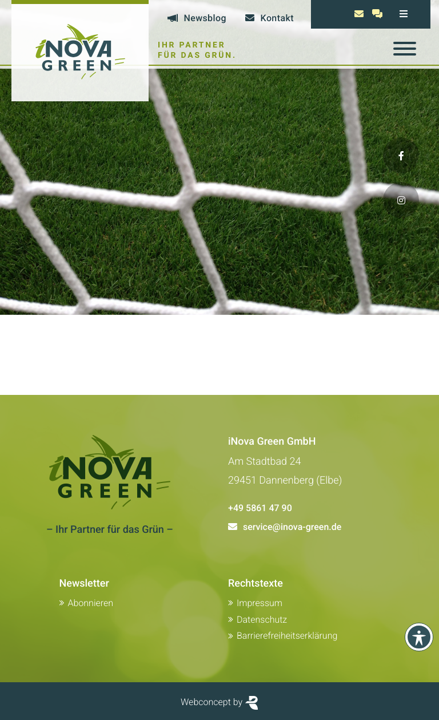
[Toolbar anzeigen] (419, 637)
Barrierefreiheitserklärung (287, 635)
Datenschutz (262, 619)
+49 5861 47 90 (260, 508)
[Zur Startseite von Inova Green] (80, 50)
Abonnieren (91, 603)
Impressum (259, 603)
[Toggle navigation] (404, 49)
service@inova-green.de (292, 526)
